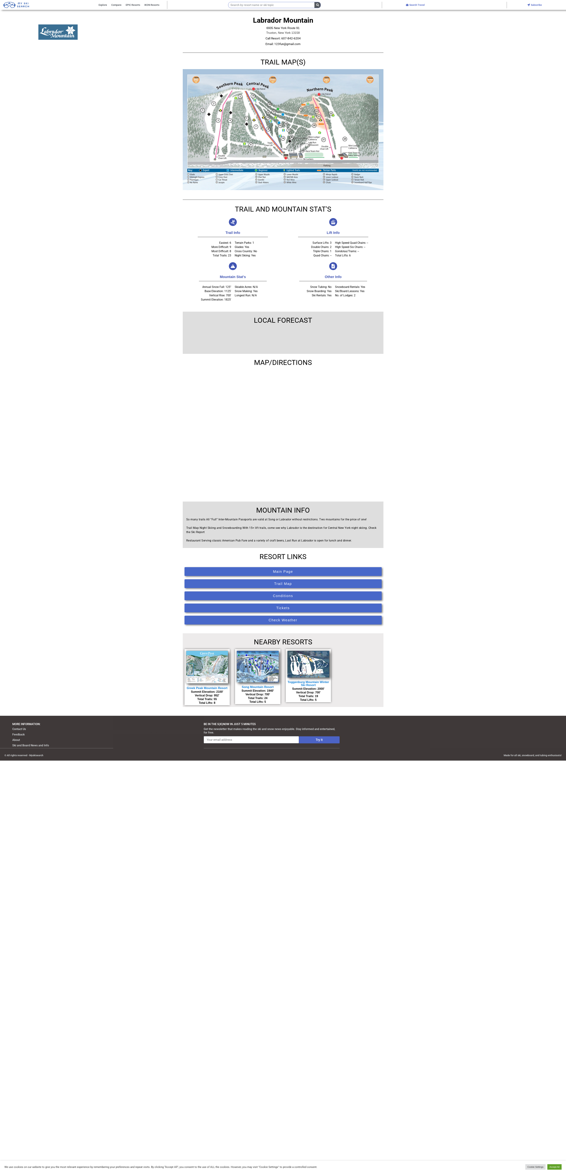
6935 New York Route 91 (282, 28)
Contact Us (19, 729)
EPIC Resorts (133, 5)
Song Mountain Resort (258, 687)
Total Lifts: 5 (257, 701)
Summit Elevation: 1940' (258, 690)
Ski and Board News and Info (30, 745)
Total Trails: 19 (308, 696)
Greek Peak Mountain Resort (207, 688)
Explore (103, 5)
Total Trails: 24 (257, 698)
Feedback (18, 734)
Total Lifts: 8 (207, 702)
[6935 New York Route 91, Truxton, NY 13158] (283, 431)
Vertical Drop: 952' (207, 695)
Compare (116, 5)
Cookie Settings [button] (535, 1167)
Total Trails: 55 (207, 699)
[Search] (317, 5)
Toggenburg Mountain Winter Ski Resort (308, 683)
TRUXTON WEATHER (283, 339)
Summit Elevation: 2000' (308, 688)
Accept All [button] (554, 1167)
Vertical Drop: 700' (257, 694)
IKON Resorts (151, 5)
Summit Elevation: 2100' (207, 691)
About (16, 740)
